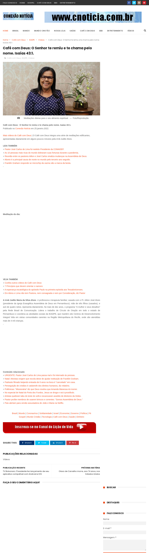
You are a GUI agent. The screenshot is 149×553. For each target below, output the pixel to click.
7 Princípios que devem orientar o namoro (24, 285)
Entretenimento (67, 3)
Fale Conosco (10, 3)
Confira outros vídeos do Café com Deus (23, 282)
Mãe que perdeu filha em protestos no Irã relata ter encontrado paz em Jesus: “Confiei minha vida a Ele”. (124, 337)
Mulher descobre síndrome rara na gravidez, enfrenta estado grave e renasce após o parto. (123, 370)
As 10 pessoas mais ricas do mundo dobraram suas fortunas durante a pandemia (41, 152)
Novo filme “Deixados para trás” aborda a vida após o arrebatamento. (131, 219)
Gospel (31, 3)
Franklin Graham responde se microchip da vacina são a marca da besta (37, 162)
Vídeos (41, 40)
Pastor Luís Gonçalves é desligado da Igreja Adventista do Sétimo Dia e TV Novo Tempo (131, 190)
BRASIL (15, 31)
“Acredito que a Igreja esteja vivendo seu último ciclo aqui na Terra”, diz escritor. (132, 206)
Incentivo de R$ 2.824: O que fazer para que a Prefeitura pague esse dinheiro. (131, 175)
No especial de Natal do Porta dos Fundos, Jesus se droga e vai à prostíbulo (39, 392)
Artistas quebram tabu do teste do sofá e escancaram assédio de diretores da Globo (43, 395)
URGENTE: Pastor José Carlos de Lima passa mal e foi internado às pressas (40, 374)
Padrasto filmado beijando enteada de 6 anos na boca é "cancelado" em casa (40, 381)
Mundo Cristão (42, 31)
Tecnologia (46, 416)
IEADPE (32, 40)
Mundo (21, 412)
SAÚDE (73, 31)
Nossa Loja (59, 31)
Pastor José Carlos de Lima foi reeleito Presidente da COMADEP (34, 148)
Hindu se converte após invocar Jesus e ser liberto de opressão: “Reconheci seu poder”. (131, 145)
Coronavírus (31, 412)
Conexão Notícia (22, 127)
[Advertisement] (50, 188)
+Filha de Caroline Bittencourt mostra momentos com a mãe (128, 520)
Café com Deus (44, 3)
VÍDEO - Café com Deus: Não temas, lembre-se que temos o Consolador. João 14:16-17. (132, 129)
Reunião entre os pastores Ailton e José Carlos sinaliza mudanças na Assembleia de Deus (46, 155)
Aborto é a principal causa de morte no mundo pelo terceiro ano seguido (37, 159)
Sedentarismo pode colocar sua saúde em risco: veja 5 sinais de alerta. (130, 305)
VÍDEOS (130, 31)
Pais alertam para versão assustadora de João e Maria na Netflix (34, 402)
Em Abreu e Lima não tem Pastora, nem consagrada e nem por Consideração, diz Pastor (45, 292)
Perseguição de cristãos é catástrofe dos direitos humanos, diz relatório (37, 385)
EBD (55, 3)
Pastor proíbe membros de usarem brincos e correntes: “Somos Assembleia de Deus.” (44, 398)
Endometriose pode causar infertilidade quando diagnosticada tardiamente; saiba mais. (131, 354)
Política (82, 412)
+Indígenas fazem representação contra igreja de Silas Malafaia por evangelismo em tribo (130, 535)
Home (5, 31)
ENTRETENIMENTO (115, 31)
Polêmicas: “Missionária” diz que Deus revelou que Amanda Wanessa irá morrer (41, 388)
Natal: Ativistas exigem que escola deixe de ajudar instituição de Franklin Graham (41, 378)
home (22, 3)
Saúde (71, 416)
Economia (63, 412)
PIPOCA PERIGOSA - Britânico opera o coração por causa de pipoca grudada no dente (131, 507)
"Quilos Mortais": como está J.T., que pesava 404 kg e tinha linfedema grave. (132, 263)
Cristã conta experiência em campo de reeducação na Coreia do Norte (131, 160)
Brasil (13, 412)
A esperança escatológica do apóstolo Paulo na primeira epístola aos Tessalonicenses (44, 289)
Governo (74, 412)
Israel (55, 412)
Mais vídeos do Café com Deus (17, 134)
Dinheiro (79, 416)
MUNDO (26, 31)
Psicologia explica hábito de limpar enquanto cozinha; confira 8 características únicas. (131, 247)
